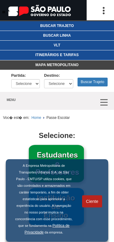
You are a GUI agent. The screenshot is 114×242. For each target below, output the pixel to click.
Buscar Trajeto (92, 82)
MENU (11, 100)
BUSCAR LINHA (57, 35)
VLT (57, 45)
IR (3, 12)
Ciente (92, 201)
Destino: (52, 75)
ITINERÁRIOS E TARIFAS (56, 55)
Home (35, 118)
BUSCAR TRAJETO (57, 26)
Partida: (18, 75)
